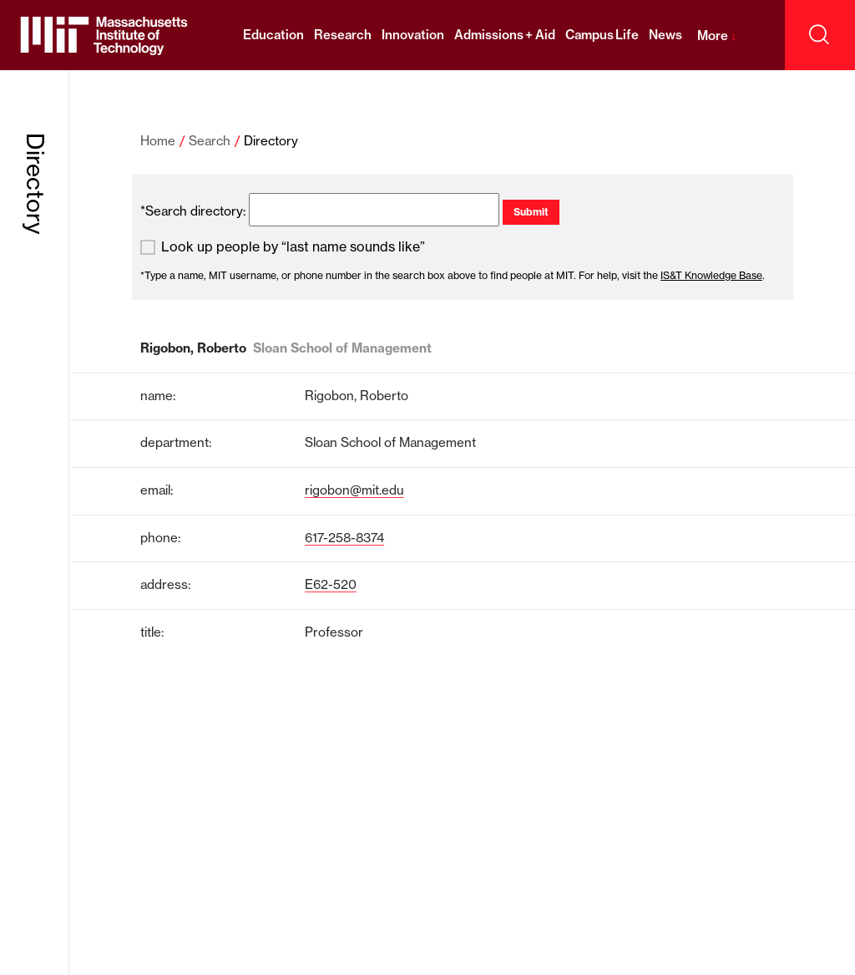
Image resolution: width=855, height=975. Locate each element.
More (716, 35)
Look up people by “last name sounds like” (293, 247)
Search (209, 141)
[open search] (820, 35)
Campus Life (602, 35)
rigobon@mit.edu (354, 490)
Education (273, 35)
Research (343, 35)
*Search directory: (192, 211)
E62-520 (331, 584)
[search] (374, 209)
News (665, 35)
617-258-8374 (344, 538)
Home (157, 141)
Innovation (413, 35)
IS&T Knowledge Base (711, 275)
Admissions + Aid (504, 35)
